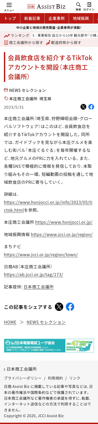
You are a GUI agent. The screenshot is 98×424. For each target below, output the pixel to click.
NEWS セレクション (27, 90)
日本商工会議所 (39, 286)
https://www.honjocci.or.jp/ (64, 222)
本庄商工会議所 (23, 98)
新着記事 (32, 18)
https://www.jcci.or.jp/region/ (62, 234)
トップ (10, 18)
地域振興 (81, 18)
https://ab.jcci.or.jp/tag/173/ (33, 274)
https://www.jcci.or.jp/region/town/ (41, 254)
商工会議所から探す (23, 42)
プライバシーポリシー (23, 378)
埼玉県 (45, 98)
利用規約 (55, 378)
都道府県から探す (64, 42)
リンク (74, 378)
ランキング (17, 36)
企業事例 (57, 18)
